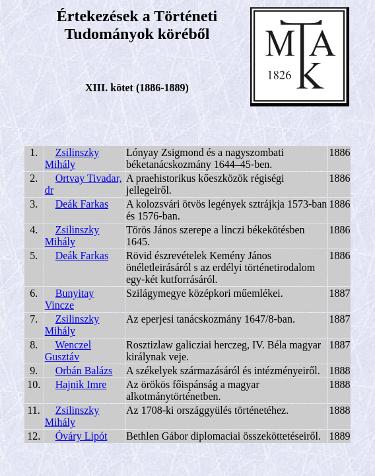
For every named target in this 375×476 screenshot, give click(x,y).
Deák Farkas (81, 204)
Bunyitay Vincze (69, 299)
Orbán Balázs (84, 370)
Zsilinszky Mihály (72, 158)
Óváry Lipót (81, 436)
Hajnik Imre (81, 384)
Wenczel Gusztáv (68, 350)
